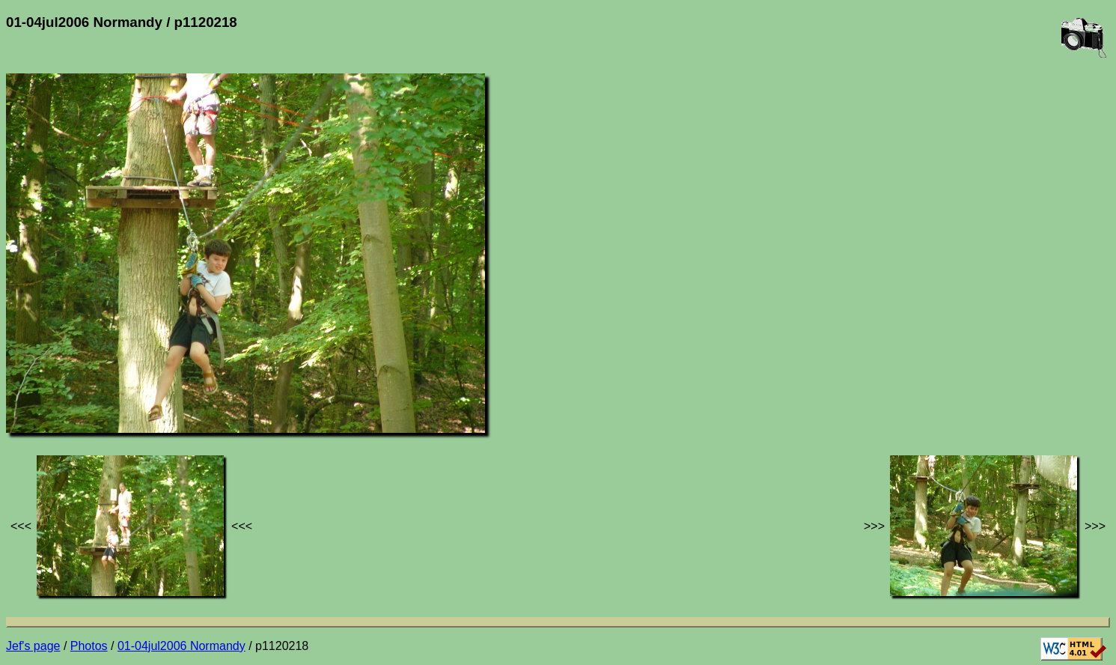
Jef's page (33, 646)
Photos (89, 646)
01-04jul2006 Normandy (182, 646)
